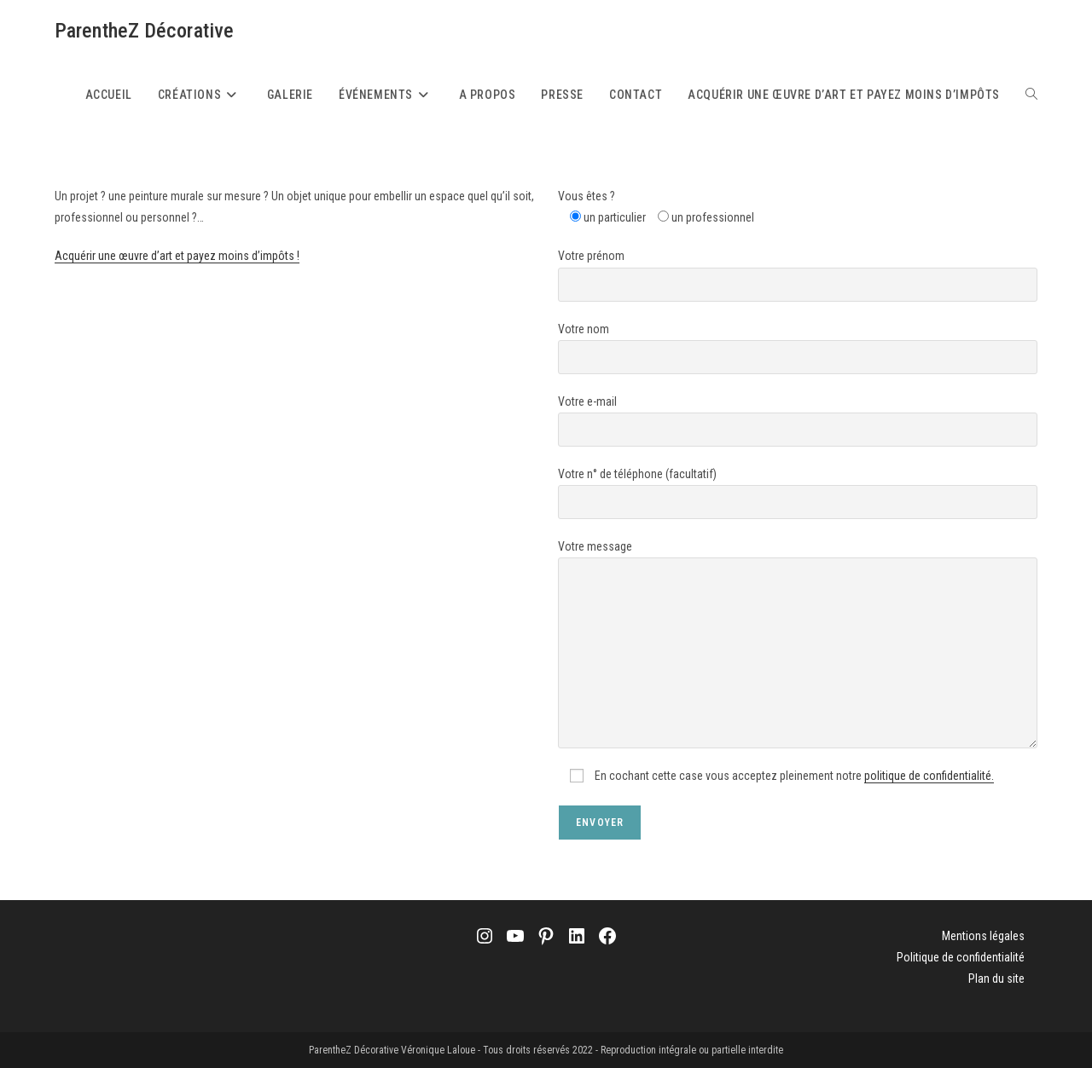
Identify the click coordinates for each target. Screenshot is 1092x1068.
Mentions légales (983, 936)
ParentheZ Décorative (144, 31)
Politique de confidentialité (961, 957)
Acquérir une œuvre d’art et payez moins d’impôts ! (177, 256)
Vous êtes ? (586, 196)
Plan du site (996, 978)
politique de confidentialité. (929, 775)
